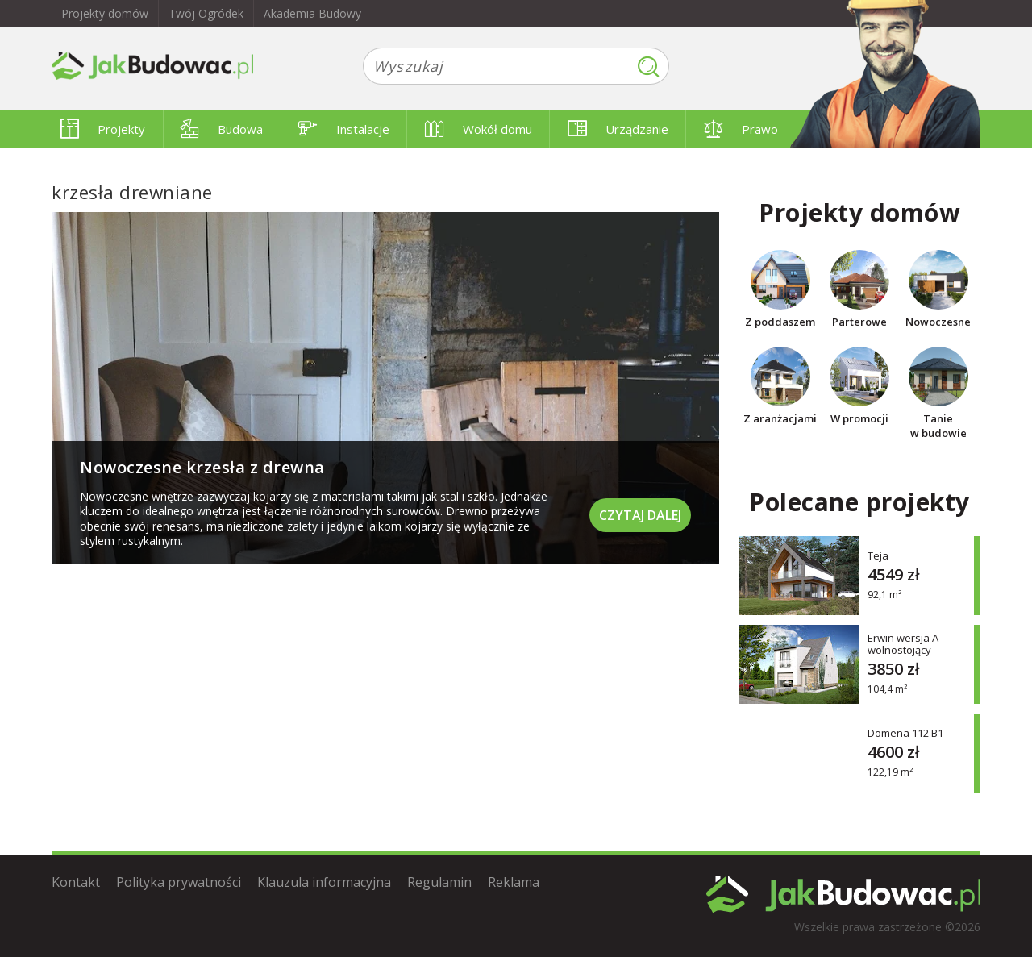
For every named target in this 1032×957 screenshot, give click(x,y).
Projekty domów (104, 13)
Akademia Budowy (312, 13)
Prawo (741, 129)
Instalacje (343, 129)
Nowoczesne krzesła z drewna (202, 467)
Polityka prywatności (178, 882)
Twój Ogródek (206, 13)
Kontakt (76, 882)
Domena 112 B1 (905, 732)
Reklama (513, 882)
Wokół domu (478, 129)
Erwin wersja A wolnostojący (903, 644)
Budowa (222, 129)
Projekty (102, 129)
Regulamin (439, 882)
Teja (878, 555)
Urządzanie (618, 129)
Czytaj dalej (640, 515)
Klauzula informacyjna (324, 882)
